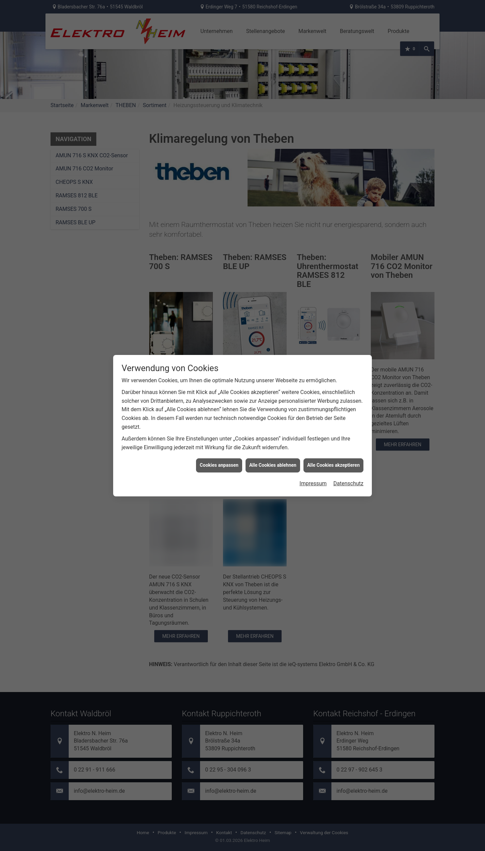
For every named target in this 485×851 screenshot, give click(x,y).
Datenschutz (348, 471)
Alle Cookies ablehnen (272, 453)
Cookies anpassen (219, 453)
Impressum (313, 471)
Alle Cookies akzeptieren (333, 453)
